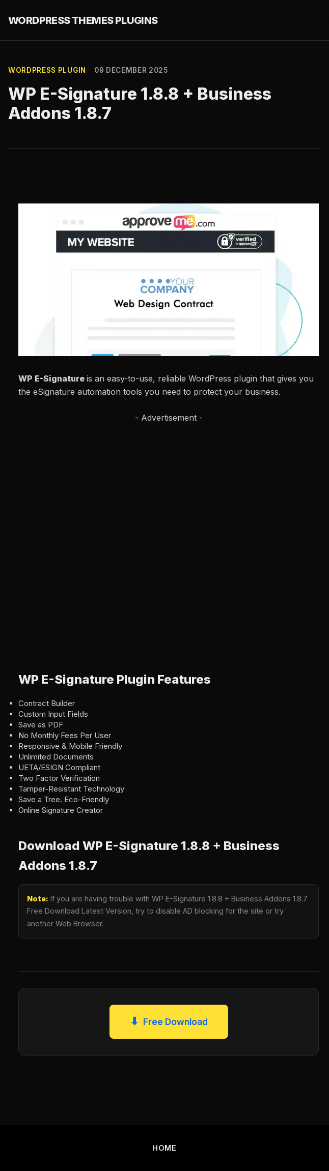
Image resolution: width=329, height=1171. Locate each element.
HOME (164, 1148)
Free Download (169, 1022)
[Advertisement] (108, 536)
